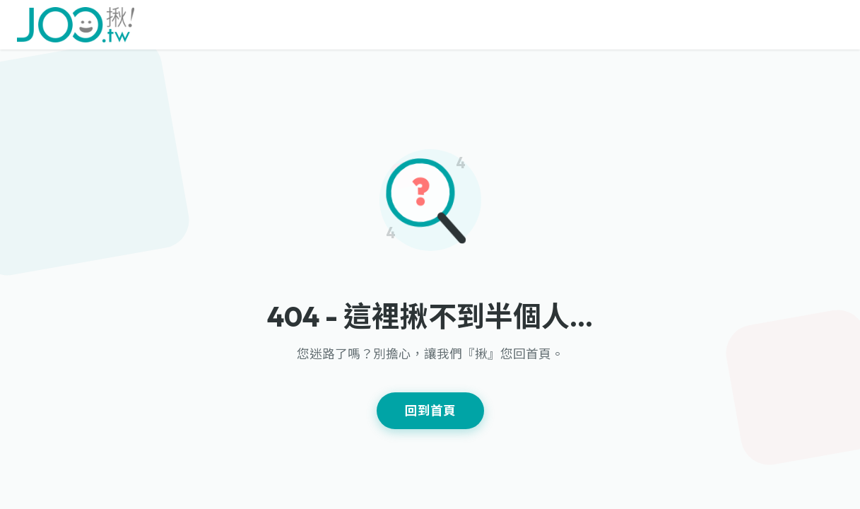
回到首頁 (430, 410)
